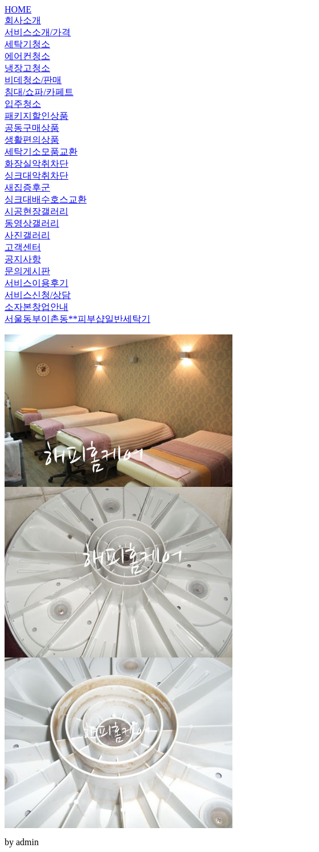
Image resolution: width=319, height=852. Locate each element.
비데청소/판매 (33, 80)
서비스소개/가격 (38, 32)
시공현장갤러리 (36, 211)
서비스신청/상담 (38, 295)
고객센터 (23, 247)
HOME (18, 9)
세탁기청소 (27, 44)
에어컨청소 (27, 56)
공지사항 (23, 259)
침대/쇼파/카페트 (39, 92)
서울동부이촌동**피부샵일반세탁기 (77, 319)
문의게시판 (27, 271)
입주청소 (23, 104)
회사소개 (23, 20)
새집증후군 (27, 187)
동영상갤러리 (32, 223)
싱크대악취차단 (36, 175)
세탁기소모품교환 (41, 151)
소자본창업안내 (36, 307)
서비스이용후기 (36, 283)
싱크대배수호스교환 (46, 199)
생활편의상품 (32, 139)
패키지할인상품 (36, 116)
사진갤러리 (27, 235)
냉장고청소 (27, 68)
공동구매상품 (32, 128)
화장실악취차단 (36, 163)
